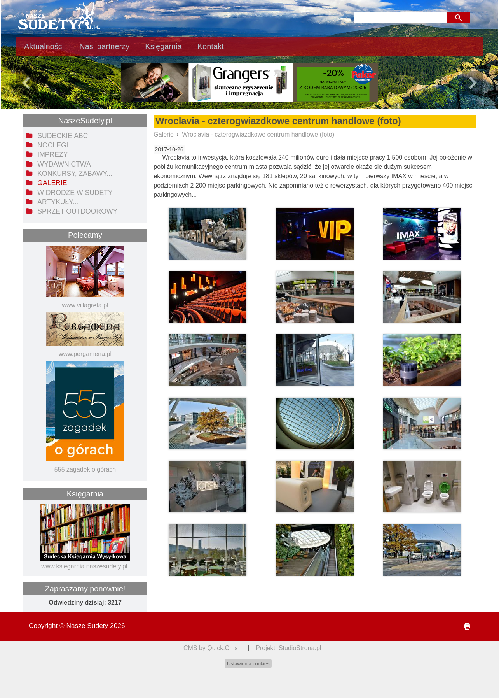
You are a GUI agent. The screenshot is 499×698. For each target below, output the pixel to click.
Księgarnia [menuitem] (163, 46)
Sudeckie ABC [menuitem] (62, 136)
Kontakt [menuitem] (210, 46)
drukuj (464, 626)
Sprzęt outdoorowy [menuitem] (77, 211)
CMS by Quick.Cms (210, 648)
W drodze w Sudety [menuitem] (75, 192)
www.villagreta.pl (85, 305)
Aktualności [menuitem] (44, 46)
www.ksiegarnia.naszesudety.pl (84, 566)
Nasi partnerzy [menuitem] (104, 46)
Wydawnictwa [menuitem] (64, 164)
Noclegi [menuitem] (52, 145)
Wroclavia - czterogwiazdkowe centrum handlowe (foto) (258, 134)
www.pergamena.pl (85, 354)
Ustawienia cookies (248, 663)
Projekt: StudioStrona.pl (288, 648)
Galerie (164, 134)
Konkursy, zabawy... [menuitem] (74, 173)
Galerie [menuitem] (52, 183)
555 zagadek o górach (85, 469)
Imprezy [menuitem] (52, 154)
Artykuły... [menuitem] (57, 202)
